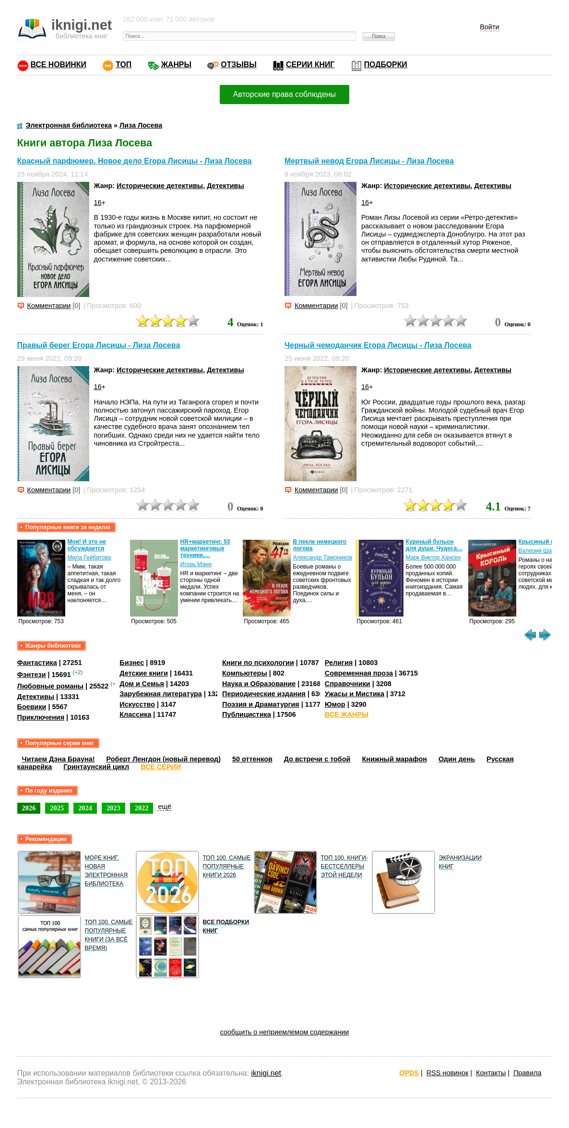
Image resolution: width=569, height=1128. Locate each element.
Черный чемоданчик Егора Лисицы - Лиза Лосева (378, 345)
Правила (527, 1073)
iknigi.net (266, 1073)
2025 (57, 808)
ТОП (123, 64)
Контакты (491, 1073)
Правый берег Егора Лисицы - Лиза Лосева (98, 345)
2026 (29, 808)
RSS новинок (447, 1073)
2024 (85, 808)
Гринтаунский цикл (96, 767)
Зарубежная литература (160, 694)
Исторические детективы (160, 186)
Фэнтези (31, 674)
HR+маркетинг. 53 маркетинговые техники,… (205, 548)
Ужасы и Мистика (354, 694)
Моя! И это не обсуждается (87, 545)
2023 (113, 808)
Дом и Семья (141, 684)
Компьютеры (244, 673)
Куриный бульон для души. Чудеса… (434, 545)
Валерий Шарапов (543, 550)
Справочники (347, 684)
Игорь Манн (196, 564)
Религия (339, 662)
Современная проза (359, 673)
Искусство (137, 704)
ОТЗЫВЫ (238, 64)
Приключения (41, 717)
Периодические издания (264, 694)
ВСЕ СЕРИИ (161, 767)
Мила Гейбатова (89, 557)
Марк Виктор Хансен (433, 557)
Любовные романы (50, 686)
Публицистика (246, 714)
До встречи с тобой (317, 759)
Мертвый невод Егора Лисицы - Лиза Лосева (369, 161)
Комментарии (49, 305)
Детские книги (143, 673)
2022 (142, 808)
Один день (457, 759)
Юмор (335, 704)
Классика (135, 714)
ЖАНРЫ (176, 64)
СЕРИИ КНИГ (310, 64)
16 (98, 202)
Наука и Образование (259, 684)
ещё (164, 806)
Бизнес (131, 662)
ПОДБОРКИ (385, 64)
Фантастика (37, 662)
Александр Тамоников (323, 557)
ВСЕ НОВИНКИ (58, 64)
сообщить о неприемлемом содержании (284, 1032)
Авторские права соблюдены (284, 94)
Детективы (225, 186)
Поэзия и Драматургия (260, 704)
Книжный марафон (394, 759)
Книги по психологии (258, 662)
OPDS (409, 1073)
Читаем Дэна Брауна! (58, 759)
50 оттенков (252, 759)
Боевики (32, 707)
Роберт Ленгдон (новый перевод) (164, 759)
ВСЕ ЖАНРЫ (346, 714)
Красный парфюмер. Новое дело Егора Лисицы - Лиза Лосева (134, 161)
